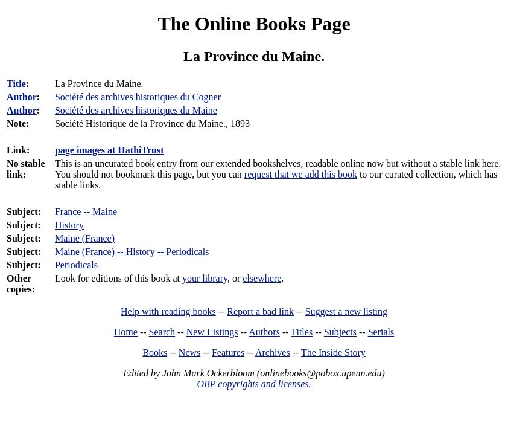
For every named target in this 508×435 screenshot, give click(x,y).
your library (204, 278)
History (69, 225)
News (189, 352)
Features (228, 352)
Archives (272, 352)
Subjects (340, 332)
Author (22, 97)
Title (16, 84)
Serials (381, 332)
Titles (302, 332)
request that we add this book (300, 174)
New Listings (212, 332)
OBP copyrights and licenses (252, 384)
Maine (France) (85, 238)
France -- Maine (86, 212)
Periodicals (76, 265)
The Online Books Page (253, 23)
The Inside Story (333, 352)
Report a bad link (260, 311)
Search (162, 332)
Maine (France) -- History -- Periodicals (132, 251)
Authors (264, 332)
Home (126, 332)
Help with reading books (168, 311)
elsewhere (262, 278)
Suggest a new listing (346, 311)
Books (154, 352)
